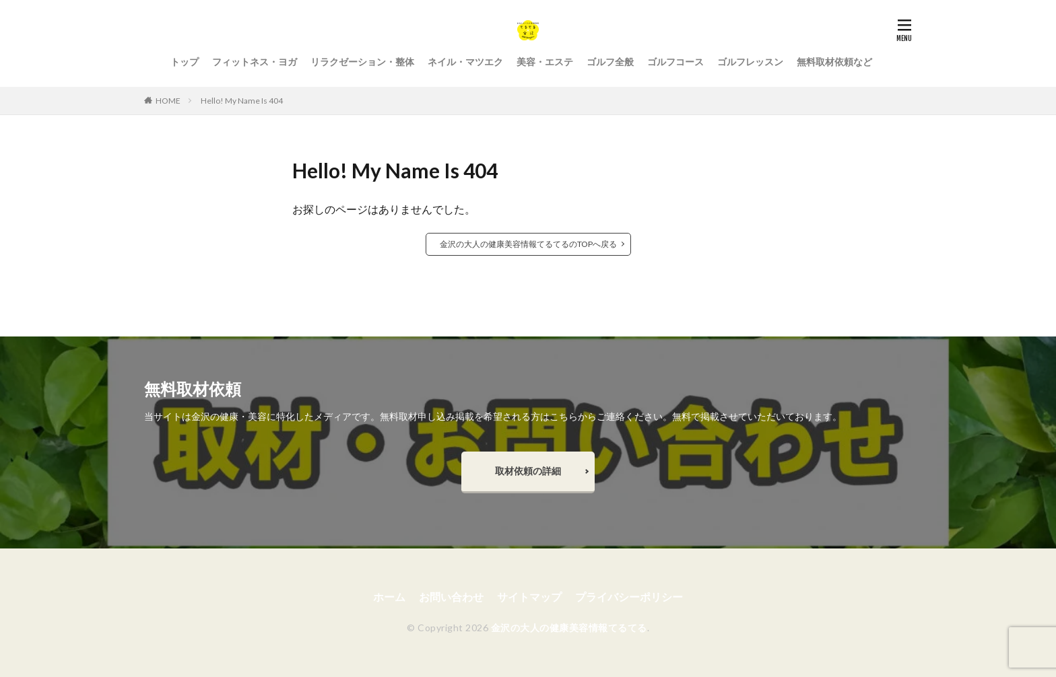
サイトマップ (529, 596)
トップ (184, 61)
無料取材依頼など (834, 61)
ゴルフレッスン (750, 61)
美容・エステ (545, 61)
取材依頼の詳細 (528, 470)
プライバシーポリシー (629, 596)
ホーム (389, 596)
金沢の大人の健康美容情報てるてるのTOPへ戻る (528, 244)
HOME (168, 101)
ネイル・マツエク (465, 61)
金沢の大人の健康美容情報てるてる (569, 627)
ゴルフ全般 (610, 61)
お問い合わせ (451, 596)
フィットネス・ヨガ (254, 61)
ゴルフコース (675, 61)
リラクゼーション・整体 (362, 61)
